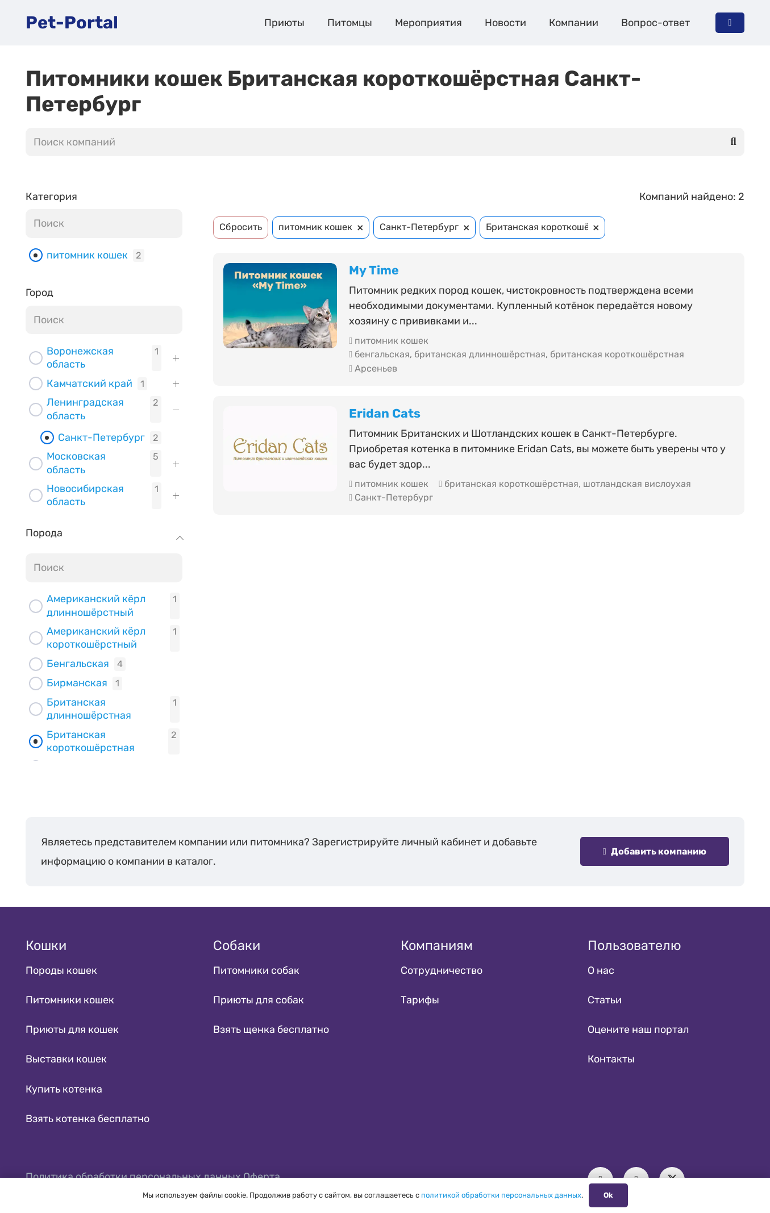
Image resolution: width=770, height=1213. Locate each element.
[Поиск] (733, 142)
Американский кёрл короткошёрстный (96, 638)
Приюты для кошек (72, 1029)
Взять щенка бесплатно (271, 1029)
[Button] (729, 22)
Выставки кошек (66, 1059)
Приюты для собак (258, 1000)
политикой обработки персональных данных (501, 1195)
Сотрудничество (441, 970)
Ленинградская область (85, 409)
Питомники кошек (70, 1000)
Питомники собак (256, 970)
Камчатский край (89, 383)
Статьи (605, 1000)
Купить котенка (64, 1089)
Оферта (261, 1176)
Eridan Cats (385, 413)
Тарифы (420, 1000)
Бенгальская (78, 663)
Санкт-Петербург (101, 437)
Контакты (611, 1059)
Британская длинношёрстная (89, 709)
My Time (374, 270)
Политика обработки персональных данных (133, 1176)
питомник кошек (87, 255)
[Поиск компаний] (385, 142)
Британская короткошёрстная (91, 741)
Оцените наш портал (638, 1029)
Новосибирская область (85, 495)
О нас (601, 970)
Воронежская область (80, 357)
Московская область (76, 463)
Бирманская (77, 683)
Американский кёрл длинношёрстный (96, 605)
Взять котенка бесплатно (87, 1118)
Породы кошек (61, 970)
